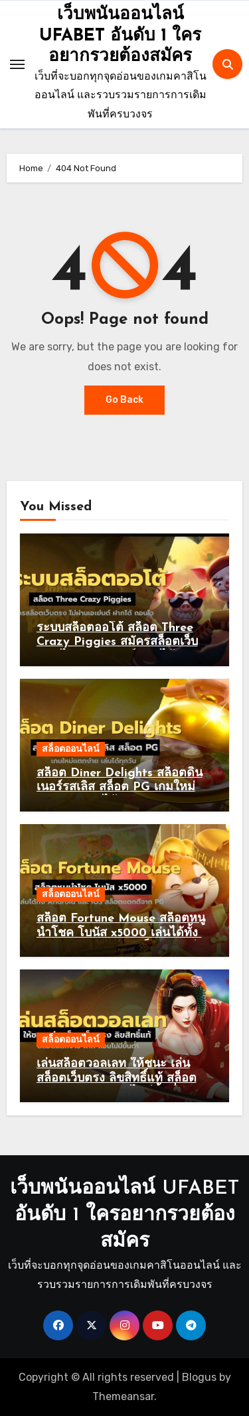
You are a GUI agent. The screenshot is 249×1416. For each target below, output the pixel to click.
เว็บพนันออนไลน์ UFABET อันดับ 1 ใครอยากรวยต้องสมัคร (120, 35)
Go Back (124, 399)
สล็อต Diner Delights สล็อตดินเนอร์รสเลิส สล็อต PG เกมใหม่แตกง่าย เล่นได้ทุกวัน (120, 787)
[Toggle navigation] (17, 64)
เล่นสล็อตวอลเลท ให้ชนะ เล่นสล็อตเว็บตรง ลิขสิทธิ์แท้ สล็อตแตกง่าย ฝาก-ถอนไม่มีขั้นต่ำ (117, 1078)
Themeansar (123, 1396)
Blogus (199, 1377)
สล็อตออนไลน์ (71, 748)
